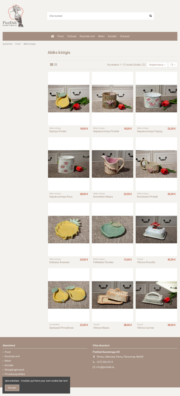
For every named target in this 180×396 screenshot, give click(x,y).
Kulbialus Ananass (59, 262)
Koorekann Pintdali (147, 196)
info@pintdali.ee (105, 367)
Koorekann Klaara (103, 196)
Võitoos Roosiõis (146, 262)
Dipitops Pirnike (57, 131)
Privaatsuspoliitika (15, 374)
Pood (8, 352)
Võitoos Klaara (101, 327)
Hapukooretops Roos (61, 196)
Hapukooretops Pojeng (149, 131)
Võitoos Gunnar (145, 327)
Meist (8, 360)
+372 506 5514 (104, 362)
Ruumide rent (12, 356)
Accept (12, 387)
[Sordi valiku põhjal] (157, 64)
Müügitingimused (14, 369)
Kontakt (9, 365)
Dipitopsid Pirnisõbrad (61, 327)
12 (172, 64)
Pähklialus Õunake (103, 262)
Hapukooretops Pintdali (106, 131)
